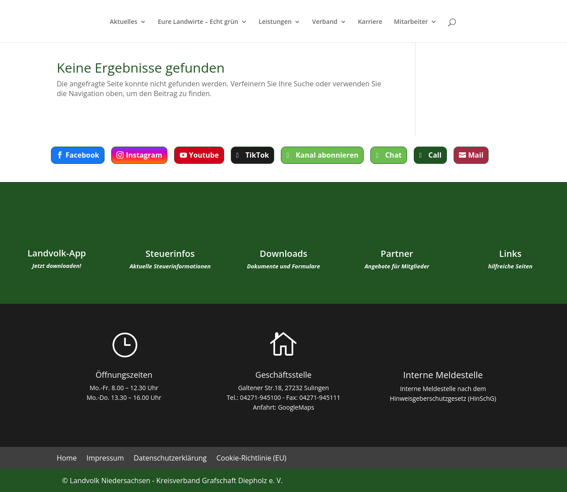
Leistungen (275, 22)
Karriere (370, 22)
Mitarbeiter (411, 22)
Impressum (105, 459)
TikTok (257, 155)
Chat (393, 155)
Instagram (144, 155)
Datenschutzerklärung (170, 459)
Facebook (82, 155)
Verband (325, 22)
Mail (476, 155)
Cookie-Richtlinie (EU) (252, 459)
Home (67, 459)
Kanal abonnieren (326, 155)
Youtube (203, 155)
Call (435, 155)
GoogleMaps (296, 407)
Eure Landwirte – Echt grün (198, 22)
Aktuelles (123, 22)
